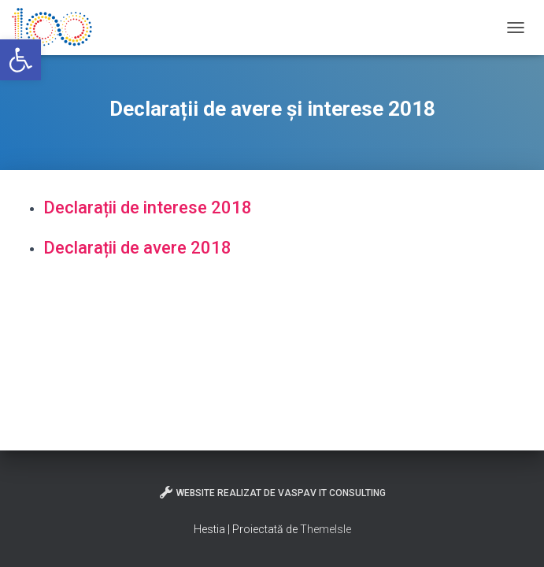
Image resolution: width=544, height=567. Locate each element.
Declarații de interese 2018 (147, 207)
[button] (20, 59)
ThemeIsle (325, 529)
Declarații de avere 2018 (137, 248)
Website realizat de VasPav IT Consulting (272, 492)
